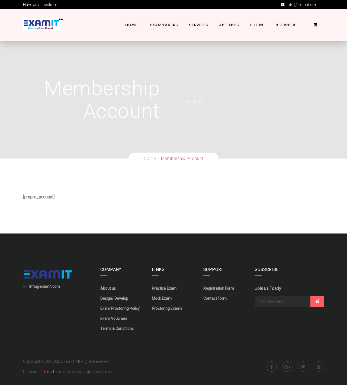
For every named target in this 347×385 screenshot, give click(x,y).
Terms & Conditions (117, 328)
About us (108, 288)
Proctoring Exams (167, 308)
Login (256, 25)
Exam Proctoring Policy (120, 308)
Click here (53, 372)
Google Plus (287, 366)
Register (285, 25)
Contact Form (215, 298)
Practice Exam (164, 288)
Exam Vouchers (113, 318)
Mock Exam (162, 298)
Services (198, 25)
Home (131, 25)
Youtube (319, 366)
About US (229, 25)
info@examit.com (300, 4)
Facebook (271, 366)
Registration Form (218, 288)
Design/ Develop (114, 298)
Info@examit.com (44, 286)
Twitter (303, 366)
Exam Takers (164, 25)
